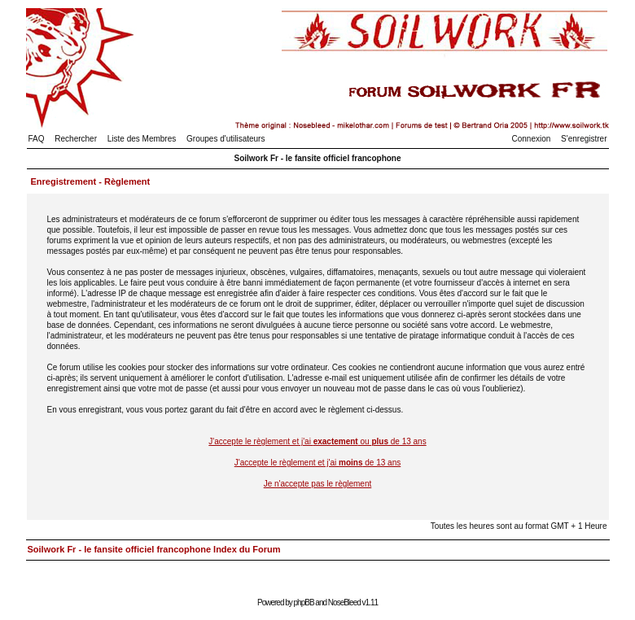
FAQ (36, 138)
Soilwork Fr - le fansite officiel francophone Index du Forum (154, 549)
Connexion (531, 138)
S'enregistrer (584, 138)
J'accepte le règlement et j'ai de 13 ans (317, 462)
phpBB (304, 602)
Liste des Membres (141, 138)
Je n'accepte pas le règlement (318, 483)
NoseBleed (344, 602)
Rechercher (76, 138)
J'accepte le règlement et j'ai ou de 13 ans (317, 441)
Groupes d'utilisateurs (225, 138)
